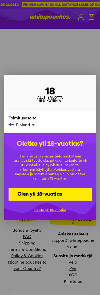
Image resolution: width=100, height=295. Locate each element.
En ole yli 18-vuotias (50, 209)
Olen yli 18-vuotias (39, 194)
